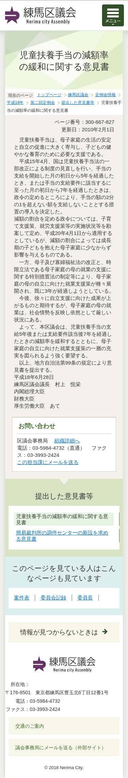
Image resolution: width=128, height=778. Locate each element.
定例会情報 (105, 94)
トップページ (49, 94)
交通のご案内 (29, 726)
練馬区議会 (78, 94)
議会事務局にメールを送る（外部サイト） (60, 747)
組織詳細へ (67, 441)
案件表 (21, 598)
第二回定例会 (42, 102)
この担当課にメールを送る (48, 462)
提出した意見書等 (77, 102)
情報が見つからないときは (59, 632)
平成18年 (15, 102)
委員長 (85, 598)
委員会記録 (53, 598)
